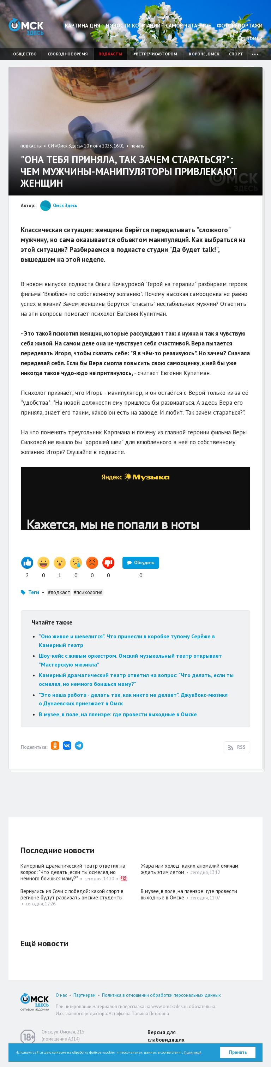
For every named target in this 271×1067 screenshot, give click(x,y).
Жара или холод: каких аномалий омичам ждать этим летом (189, 868)
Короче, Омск (204, 53)
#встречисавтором (155, 53)
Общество (25, 53)
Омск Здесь (26, 27)
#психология (88, 592)
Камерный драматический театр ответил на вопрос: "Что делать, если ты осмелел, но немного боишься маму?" (72, 872)
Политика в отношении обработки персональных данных (161, 995)
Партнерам (84, 995)
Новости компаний (133, 25)
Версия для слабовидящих (166, 1036)
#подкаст (59, 592)
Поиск (250, 38)
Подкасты (110, 53)
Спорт (236, 53)
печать (137, 146)
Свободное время (68, 53)
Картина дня (82, 25)
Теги (33, 592)
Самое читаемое (188, 25)
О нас (61, 995)
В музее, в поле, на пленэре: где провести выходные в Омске (118, 714)
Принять (238, 1052)
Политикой (192, 1052)
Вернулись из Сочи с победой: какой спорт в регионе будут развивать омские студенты (72, 894)
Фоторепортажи (240, 25)
